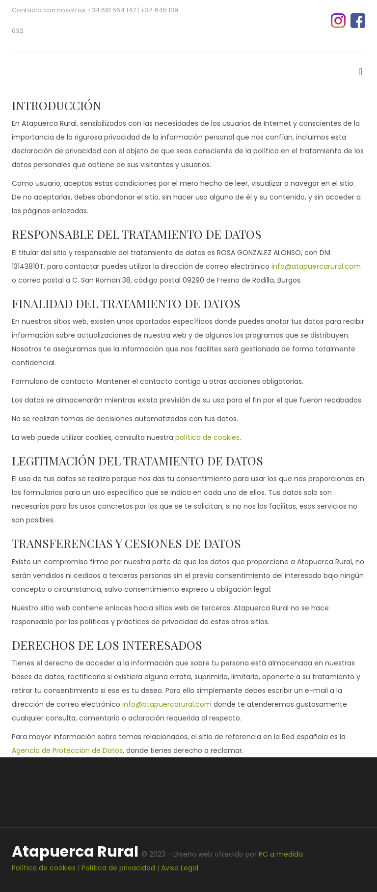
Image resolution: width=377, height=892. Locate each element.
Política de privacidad (118, 868)
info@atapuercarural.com (316, 266)
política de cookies (207, 437)
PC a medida (281, 854)
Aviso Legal (179, 868)
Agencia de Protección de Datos (67, 750)
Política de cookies (44, 868)
